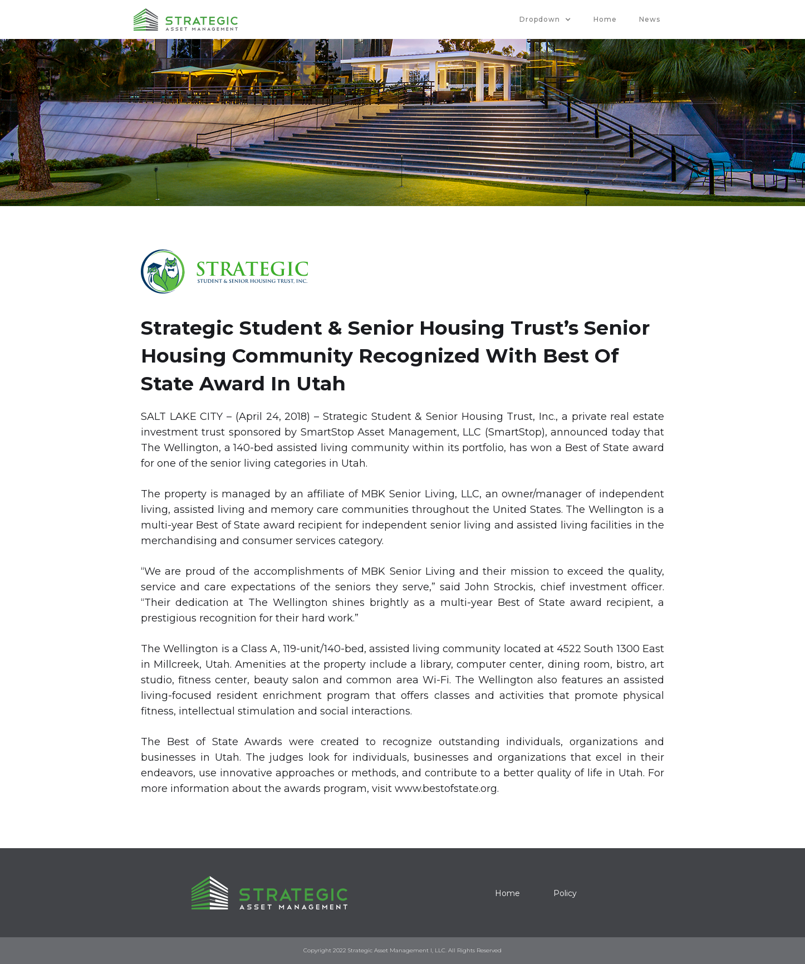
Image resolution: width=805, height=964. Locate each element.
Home (605, 19)
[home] (186, 19)
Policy (565, 893)
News (649, 19)
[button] (545, 19)
